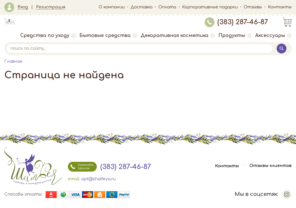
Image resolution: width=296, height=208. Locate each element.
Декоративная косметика (178, 35)
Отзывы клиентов (270, 166)
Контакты (280, 7)
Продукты (235, 35)
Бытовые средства (108, 35)
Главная (13, 61)
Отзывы (253, 7)
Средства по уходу (48, 35)
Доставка (141, 7)
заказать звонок (80, 167)
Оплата (167, 7)
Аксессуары (273, 35)
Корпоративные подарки (210, 7)
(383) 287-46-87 (236, 22)
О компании (112, 7)
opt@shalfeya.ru (98, 179)
